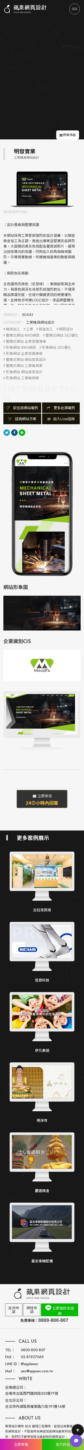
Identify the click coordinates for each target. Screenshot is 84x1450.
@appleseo (29, 1364)
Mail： (10, 1371)
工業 (29, 329)
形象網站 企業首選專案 (24, 353)
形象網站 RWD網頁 (21, 347)
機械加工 (13, 329)
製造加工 (46, 329)
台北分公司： (16, 1400)
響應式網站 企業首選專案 (26, 341)
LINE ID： (13, 1364)
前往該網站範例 (22, 407)
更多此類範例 (61, 407)
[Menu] (74, 9)
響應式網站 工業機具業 (24, 365)
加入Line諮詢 (61, 418)
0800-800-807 (33, 1350)
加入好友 (63, 1444)
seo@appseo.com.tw (37, 1371)
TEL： (10, 1350)
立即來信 (42, 799)
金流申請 (13, 1309)
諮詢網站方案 (22, 418)
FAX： (10, 1357)
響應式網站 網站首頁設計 (26, 359)
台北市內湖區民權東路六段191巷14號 (35, 1406)
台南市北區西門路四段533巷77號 (31, 1393)
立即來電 (21, 1444)
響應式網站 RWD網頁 (23, 335)
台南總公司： (16, 1387)
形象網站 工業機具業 (22, 378)
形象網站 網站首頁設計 (24, 372)
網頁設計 (66, 329)
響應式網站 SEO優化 (61, 335)
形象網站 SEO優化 (56, 347)
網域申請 (31, 1309)
